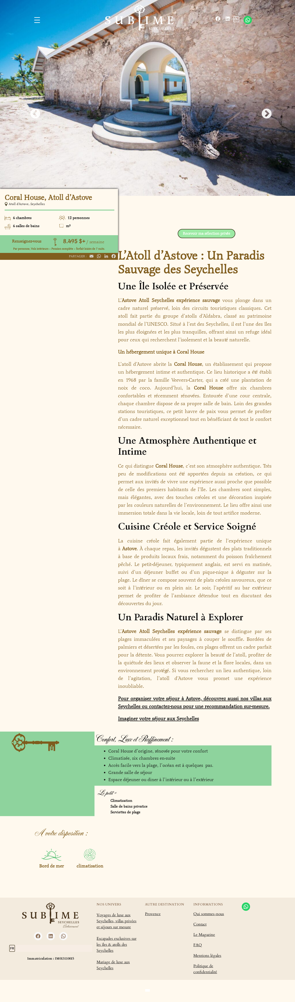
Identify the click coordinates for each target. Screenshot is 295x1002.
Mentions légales (207, 955)
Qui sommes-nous (208, 914)
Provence (153, 914)
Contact (199, 924)
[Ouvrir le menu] (37, 20)
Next (263, 110)
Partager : (78, 256)
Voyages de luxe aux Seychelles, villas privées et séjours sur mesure (116, 921)
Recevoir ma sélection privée (206, 233)
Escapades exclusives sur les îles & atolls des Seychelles (116, 944)
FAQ (197, 945)
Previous (32, 110)
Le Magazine (204, 934)
